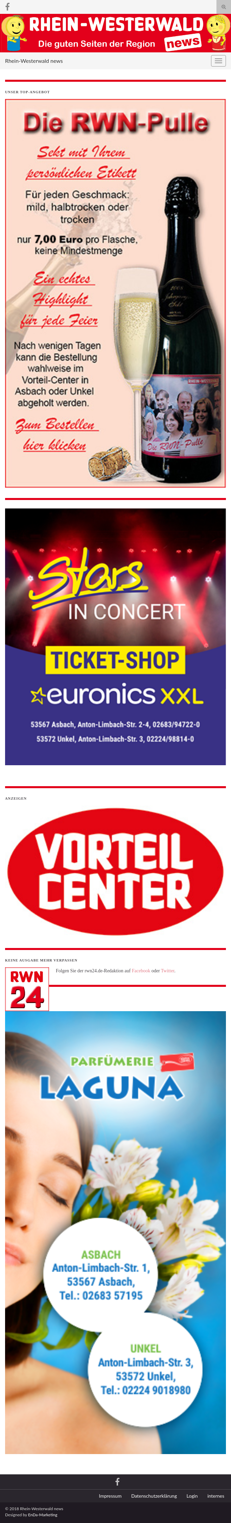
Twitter (167, 970)
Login (192, 1496)
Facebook (141, 970)
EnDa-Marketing (42, 1514)
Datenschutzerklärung (154, 1496)
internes (215, 1496)
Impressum (110, 1496)
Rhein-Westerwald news (34, 60)
